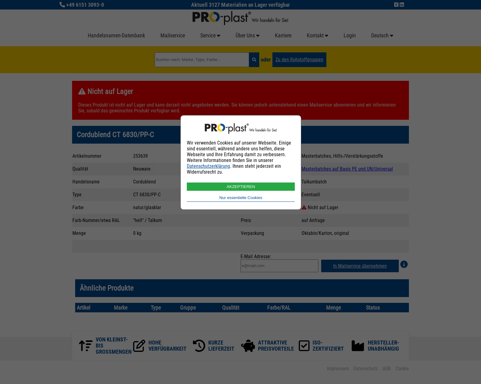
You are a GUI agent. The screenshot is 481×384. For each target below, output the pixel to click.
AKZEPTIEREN (241, 186)
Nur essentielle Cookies (240, 197)
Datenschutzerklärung (208, 166)
